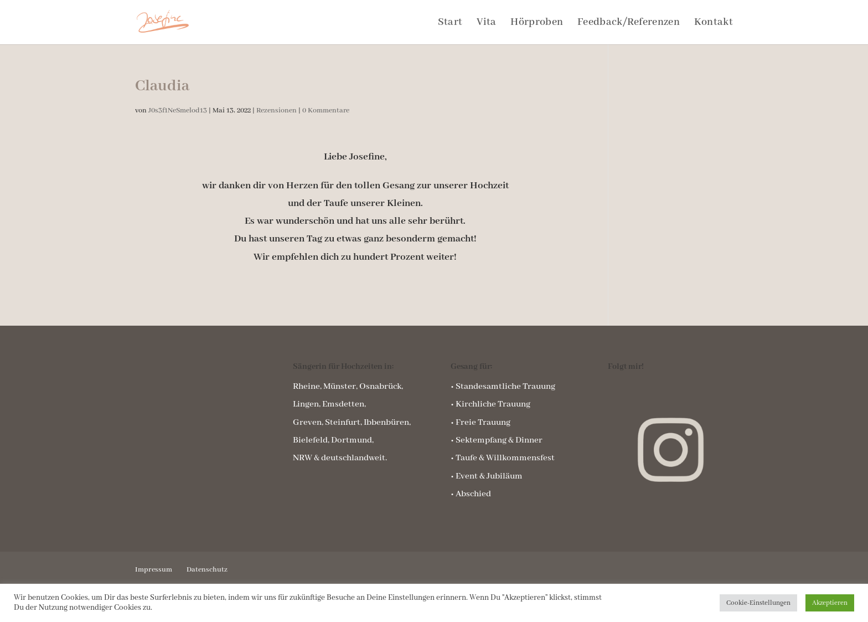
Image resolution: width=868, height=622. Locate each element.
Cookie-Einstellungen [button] (758, 603)
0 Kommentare (325, 110)
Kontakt (713, 23)
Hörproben (536, 23)
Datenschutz (207, 569)
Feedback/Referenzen (628, 23)
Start (450, 23)
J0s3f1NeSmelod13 (177, 110)
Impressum (153, 569)
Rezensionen (276, 110)
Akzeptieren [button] (830, 603)
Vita (486, 23)
